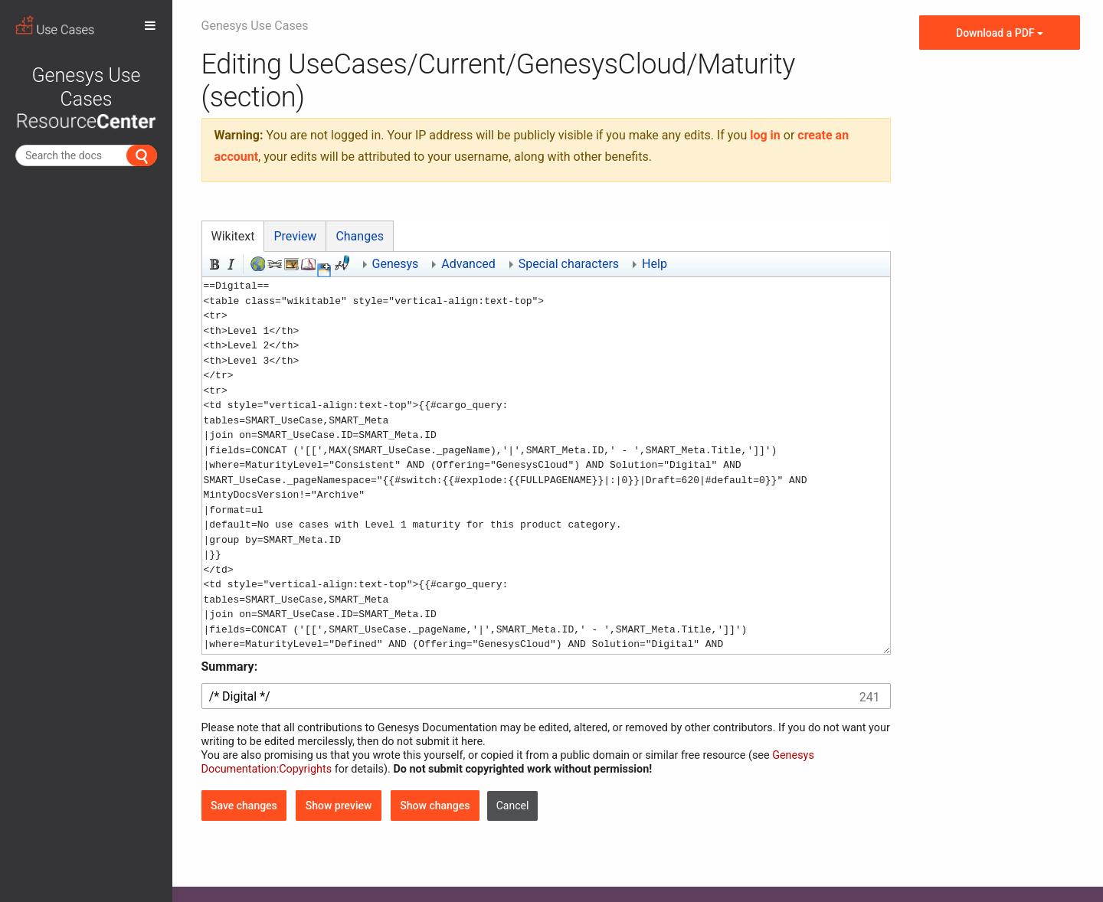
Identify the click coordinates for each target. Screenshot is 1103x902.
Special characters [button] (569, 264)
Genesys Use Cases (86, 96)
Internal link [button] (273, 262)
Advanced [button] (468, 264)
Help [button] (654, 264)
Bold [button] (213, 262)
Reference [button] (307, 262)
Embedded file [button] (290, 262)
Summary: (229, 666)
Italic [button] (229, 262)
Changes (359, 236)
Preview (294, 236)
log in (765, 135)
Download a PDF (999, 33)
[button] (324, 270)
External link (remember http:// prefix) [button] (256, 262)
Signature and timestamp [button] (340, 262)
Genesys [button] (395, 264)
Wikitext (233, 236)
